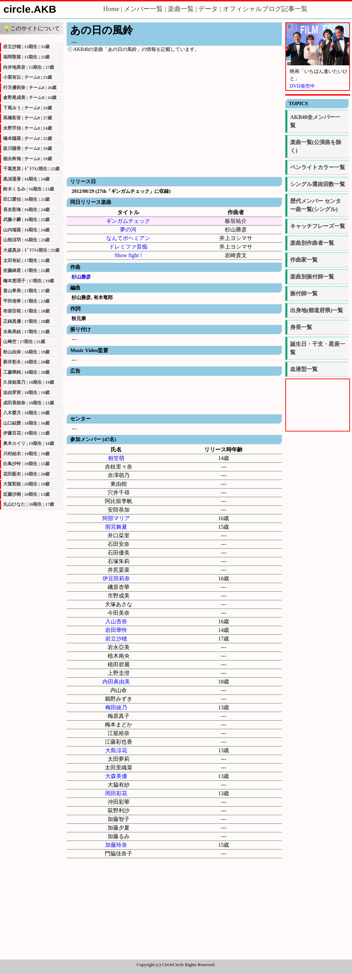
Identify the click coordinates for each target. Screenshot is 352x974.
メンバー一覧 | (145, 8)
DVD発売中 (302, 86)
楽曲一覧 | (183, 8)
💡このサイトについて (31, 28)
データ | (210, 8)
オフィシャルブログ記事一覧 (265, 8)
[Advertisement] (174, 394)
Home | (113, 8)
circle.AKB (29, 9)
